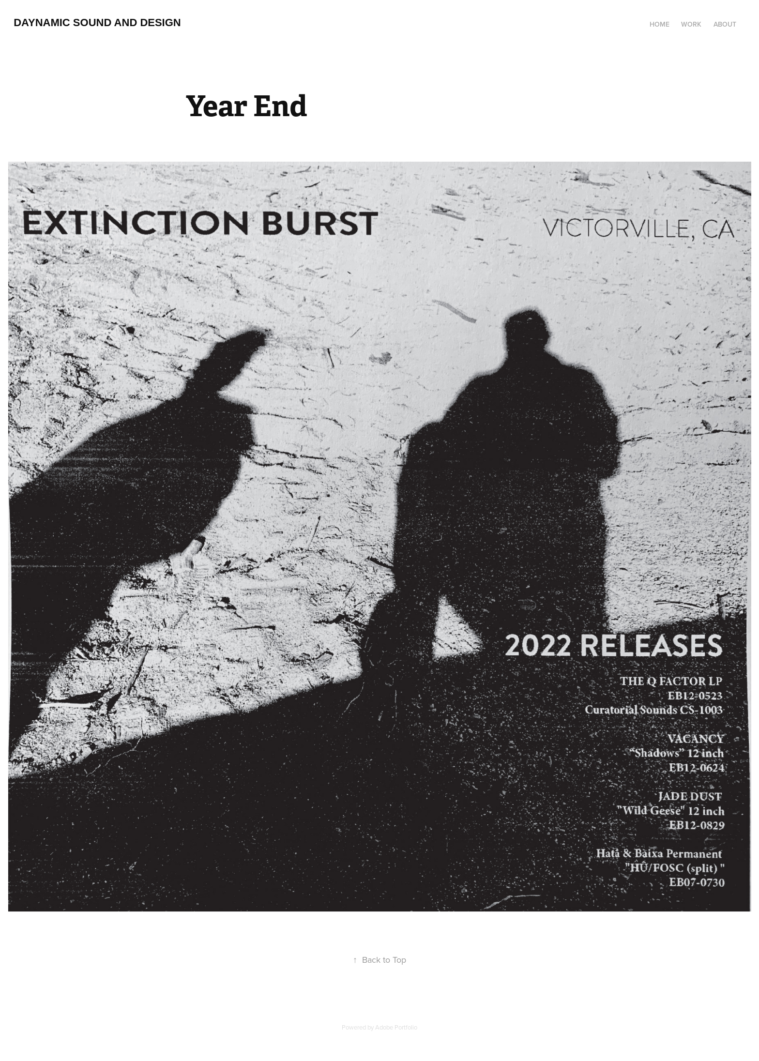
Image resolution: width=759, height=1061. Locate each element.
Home (659, 24)
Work (691, 24)
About (724, 24)
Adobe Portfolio (396, 1027)
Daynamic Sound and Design (97, 22)
